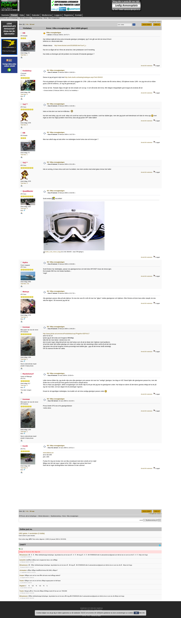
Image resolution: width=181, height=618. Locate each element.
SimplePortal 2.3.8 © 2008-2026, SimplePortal (91, 608)
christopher (23, 570)
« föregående (152, 21)
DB (24, 33)
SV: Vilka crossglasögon (56, 70)
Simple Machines (98, 610)
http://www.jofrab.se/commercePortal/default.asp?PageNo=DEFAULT (66, 334)
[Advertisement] (35, 5)
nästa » (159, 21)
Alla (27, 24)
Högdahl (22, 585)
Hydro (25, 262)
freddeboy (27, 71)
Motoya (26, 292)
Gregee (21, 575)
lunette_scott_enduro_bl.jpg (52, 251)
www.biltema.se (48, 453)
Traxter (21, 580)
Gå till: (141, 520)
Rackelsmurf (28, 374)
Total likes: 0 (24, 94)
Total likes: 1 (24, 55)
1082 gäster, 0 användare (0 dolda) (32, 533)
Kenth (25, 446)
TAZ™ (25, 104)
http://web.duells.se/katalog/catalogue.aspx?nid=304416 (84, 77)
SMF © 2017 (90, 610)
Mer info (142, 613)
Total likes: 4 (24, 208)
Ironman (26, 327)
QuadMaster (28, 191)
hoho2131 (22, 560)
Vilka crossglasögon (53, 32)
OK (136, 613)
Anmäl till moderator (146, 65)
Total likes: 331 (25, 283)
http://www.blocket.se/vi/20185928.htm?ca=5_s (70, 45)
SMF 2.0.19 (83, 610)
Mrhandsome (23, 555)
